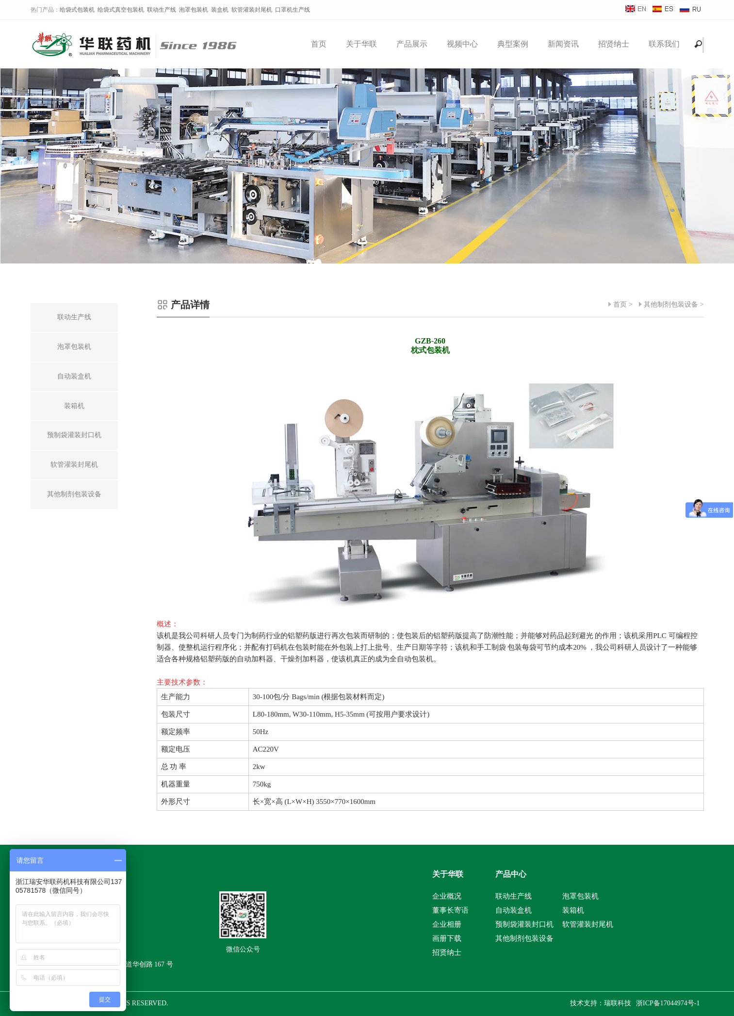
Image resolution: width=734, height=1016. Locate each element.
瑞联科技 (617, 1003)
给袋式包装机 (77, 9)
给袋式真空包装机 (121, 9)
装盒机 (219, 9)
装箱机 (573, 910)
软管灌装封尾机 (251, 9)
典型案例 (512, 44)
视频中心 (462, 44)
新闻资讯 (563, 44)
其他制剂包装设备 (671, 304)
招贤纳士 (613, 44)
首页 (318, 44)
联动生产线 (161, 9)
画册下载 (446, 938)
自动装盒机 (513, 910)
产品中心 (510, 874)
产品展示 (411, 44)
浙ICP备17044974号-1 (668, 1003)
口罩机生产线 (292, 9)
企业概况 (446, 896)
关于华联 (361, 44)
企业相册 (446, 924)
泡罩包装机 (193, 9)
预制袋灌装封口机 (524, 924)
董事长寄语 (450, 910)
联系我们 (664, 44)
